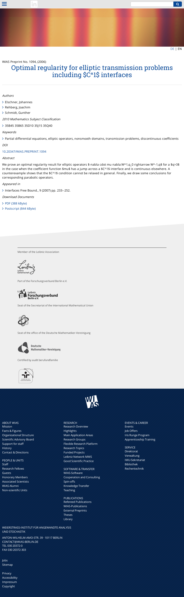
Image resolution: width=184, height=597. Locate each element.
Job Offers (131, 431)
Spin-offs (69, 481)
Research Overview (76, 426)
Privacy (6, 573)
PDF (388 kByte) (16, 203)
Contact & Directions (15, 452)
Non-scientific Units (14, 490)
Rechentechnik (134, 468)
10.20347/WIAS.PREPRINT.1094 (24, 151)
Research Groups (74, 439)
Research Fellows (13, 468)
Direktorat (131, 451)
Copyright (8, 586)
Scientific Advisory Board (18, 439)
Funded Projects (74, 452)
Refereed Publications (77, 502)
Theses (68, 515)
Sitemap (7, 565)
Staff (5, 464)
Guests (6, 473)
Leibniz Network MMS (78, 457)
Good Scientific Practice (79, 461)
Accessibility (10, 578)
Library (68, 519)
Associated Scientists (15, 481)
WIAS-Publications (75, 506)
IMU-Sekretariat (135, 460)
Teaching (69, 490)
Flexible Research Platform (81, 444)
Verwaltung (132, 456)
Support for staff (13, 444)
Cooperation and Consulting (82, 477)
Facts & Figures (11, 431)
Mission (7, 426)
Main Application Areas (78, 435)
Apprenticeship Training (140, 439)
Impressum (9, 582)
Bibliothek (131, 464)
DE (172, 49)
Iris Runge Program (137, 435)
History (7, 448)
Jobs (5, 560)
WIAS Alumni (10, 486)
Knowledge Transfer (76, 486)
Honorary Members (15, 477)
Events (129, 426)
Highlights (70, 431)
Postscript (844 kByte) (20, 208)
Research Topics (74, 448)
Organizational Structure (18, 435)
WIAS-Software (73, 473)
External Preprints (75, 510)
